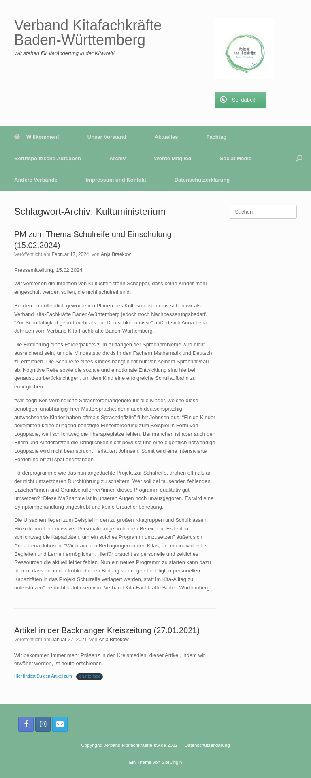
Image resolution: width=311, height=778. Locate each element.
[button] (299, 158)
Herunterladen (89, 676)
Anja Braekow (116, 254)
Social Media (236, 158)
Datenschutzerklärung (202, 180)
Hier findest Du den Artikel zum (43, 676)
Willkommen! (36, 137)
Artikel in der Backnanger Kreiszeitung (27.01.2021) (107, 630)
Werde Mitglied (172, 158)
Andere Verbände (36, 180)
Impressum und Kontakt (116, 180)
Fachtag (216, 137)
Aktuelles (166, 137)
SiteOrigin (172, 762)
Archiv (117, 158)
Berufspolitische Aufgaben (47, 158)
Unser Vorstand (106, 137)
